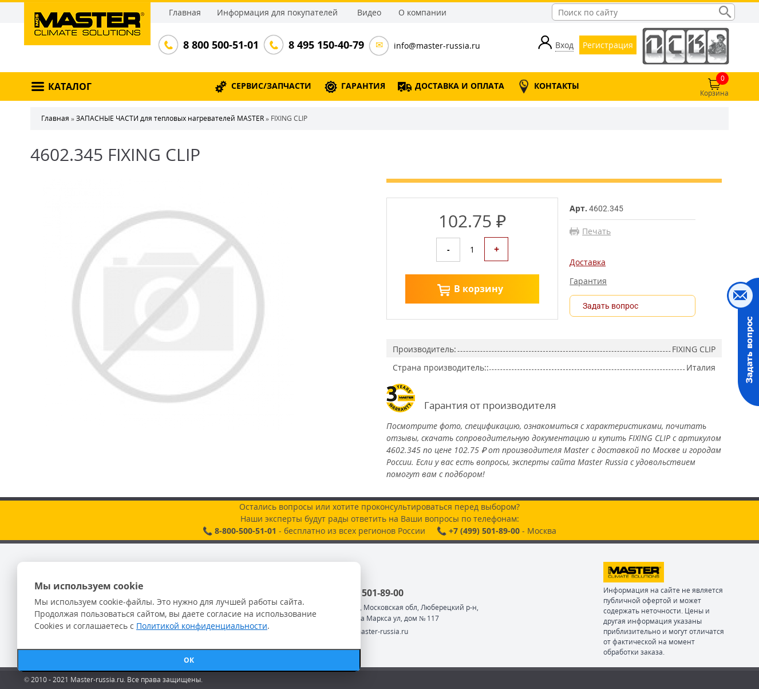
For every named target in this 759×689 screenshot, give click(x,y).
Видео (369, 12)
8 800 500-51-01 (219, 45)
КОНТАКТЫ (556, 85)
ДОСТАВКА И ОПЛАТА (459, 85)
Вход (564, 45)
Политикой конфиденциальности (201, 625)
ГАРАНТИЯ (363, 85)
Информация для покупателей (277, 12)
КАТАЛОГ (70, 86)
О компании (422, 12)
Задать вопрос (610, 305)
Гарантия (588, 281)
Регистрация (608, 45)
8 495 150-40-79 (325, 45)
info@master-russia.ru (437, 45)
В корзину (478, 288)
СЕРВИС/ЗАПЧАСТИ (271, 85)
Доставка (588, 262)
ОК (189, 660)
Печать (596, 231)
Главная (185, 12)
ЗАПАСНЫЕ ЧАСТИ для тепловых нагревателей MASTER (170, 118)
